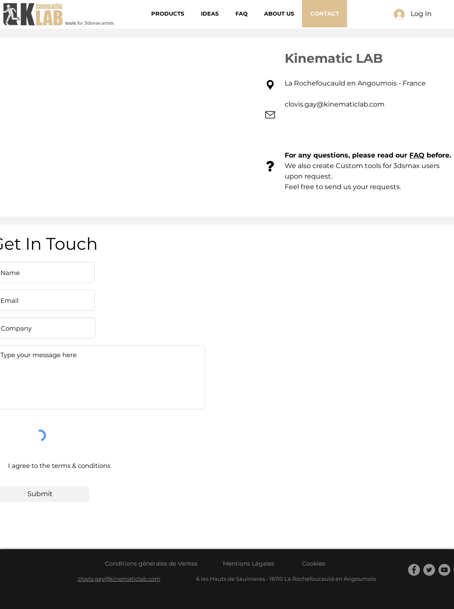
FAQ (417, 155)
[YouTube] (444, 570)
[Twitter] (429, 570)
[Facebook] (414, 570)
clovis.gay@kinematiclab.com (335, 104)
